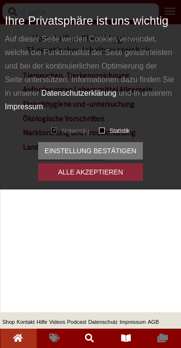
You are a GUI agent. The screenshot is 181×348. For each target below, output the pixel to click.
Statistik (114, 131)
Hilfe (42, 322)
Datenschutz (103, 322)
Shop (8, 322)
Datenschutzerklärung (79, 93)
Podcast (76, 322)
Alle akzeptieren (90, 172)
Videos (57, 322)
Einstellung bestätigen (91, 151)
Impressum (24, 106)
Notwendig (70, 131)
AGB (153, 322)
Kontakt (26, 322)
